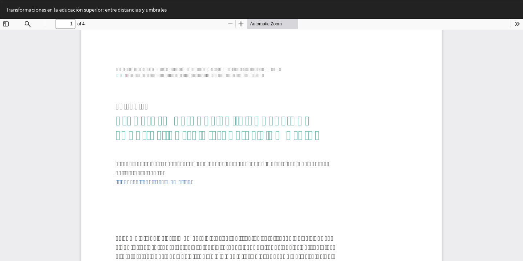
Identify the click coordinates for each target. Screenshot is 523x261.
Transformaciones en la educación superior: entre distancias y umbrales (86, 9)
